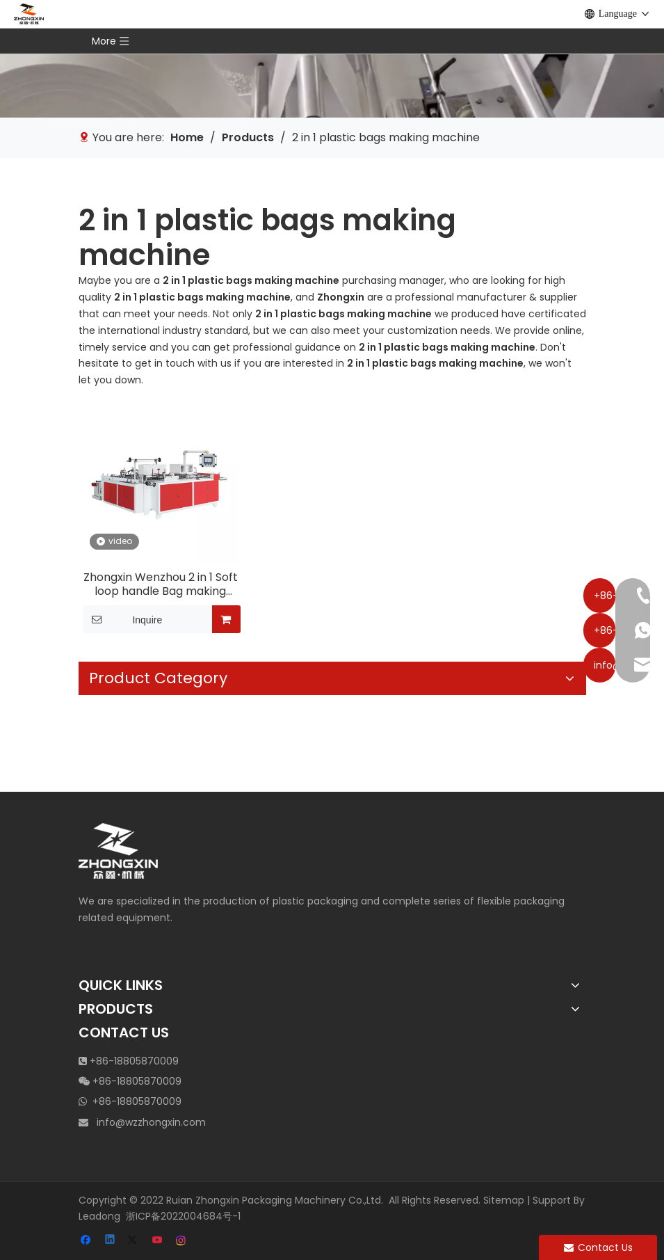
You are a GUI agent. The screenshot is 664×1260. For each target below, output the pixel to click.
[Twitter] (134, 1241)
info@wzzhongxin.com (151, 1122)
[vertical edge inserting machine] (332, 59)
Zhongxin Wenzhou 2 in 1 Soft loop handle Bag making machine (160, 584)
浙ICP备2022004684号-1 (183, 1216)
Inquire (123, 619)
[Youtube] (158, 1241)
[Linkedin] (111, 1241)
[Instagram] (182, 1241)
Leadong (99, 1216)
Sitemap (503, 1200)
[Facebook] (87, 1241)
